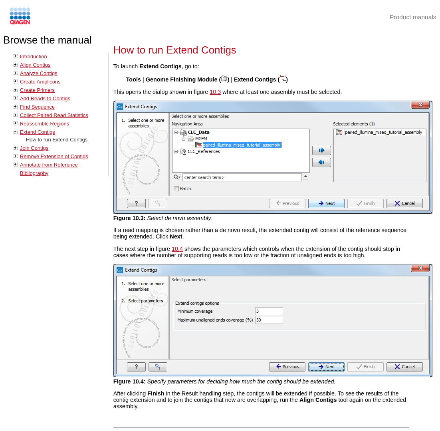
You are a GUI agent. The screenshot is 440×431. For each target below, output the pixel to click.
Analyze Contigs (38, 73)
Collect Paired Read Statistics (54, 115)
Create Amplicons (40, 82)
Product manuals (413, 17)
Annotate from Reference (49, 165)
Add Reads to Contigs (45, 98)
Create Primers (37, 90)
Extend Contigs (37, 132)
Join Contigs (34, 148)
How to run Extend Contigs (56, 140)
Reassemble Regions (44, 124)
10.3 (215, 92)
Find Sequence (37, 107)
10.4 (177, 249)
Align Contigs (35, 65)
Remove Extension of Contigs (54, 156)
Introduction (33, 57)
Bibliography (34, 173)
